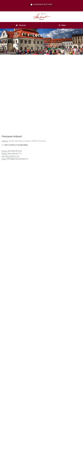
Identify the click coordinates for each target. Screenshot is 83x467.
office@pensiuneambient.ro (17, 159)
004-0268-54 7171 (15, 154)
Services (21, 25)
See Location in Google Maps (16, 145)
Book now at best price (41, 4)
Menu (62, 25)
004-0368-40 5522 (15, 151)
